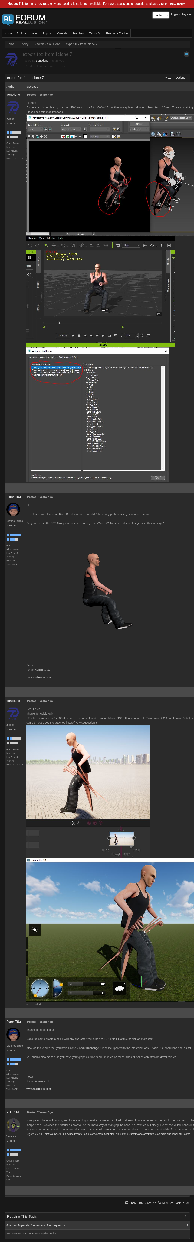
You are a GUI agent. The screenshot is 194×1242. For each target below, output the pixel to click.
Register (186, 14)
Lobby (24, 44)
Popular (48, 33)
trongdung (42, 60)
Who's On (95, 33)
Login (174, 14)
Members (79, 33)
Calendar (63, 33)
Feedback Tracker (117, 33)
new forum (178, 3)
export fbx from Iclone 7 (81, 44)
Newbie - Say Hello (47, 44)
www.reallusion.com (38, 677)
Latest (34, 33)
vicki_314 (12, 1112)
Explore (21, 33)
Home (8, 33)
